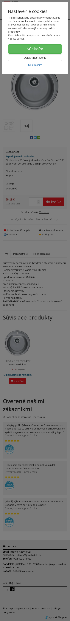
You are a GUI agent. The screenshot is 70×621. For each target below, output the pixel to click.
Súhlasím (35, 48)
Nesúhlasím (35, 65)
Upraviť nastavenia (35, 57)
